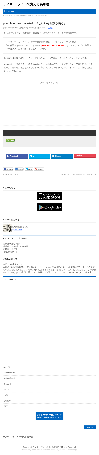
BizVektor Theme (49, 450)
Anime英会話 (9, 378)
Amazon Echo (9, 373)
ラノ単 (7, 390)
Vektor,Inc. (63, 450)
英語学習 (7, 401)
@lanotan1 (17, 229)
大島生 (50, 28)
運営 (6, 406)
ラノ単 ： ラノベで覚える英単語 (26, 4)
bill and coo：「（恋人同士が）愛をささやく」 (78, 174)
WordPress (36, 450)
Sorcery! (7, 384)
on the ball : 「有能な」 (12, 174)
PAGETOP (90, 427)
